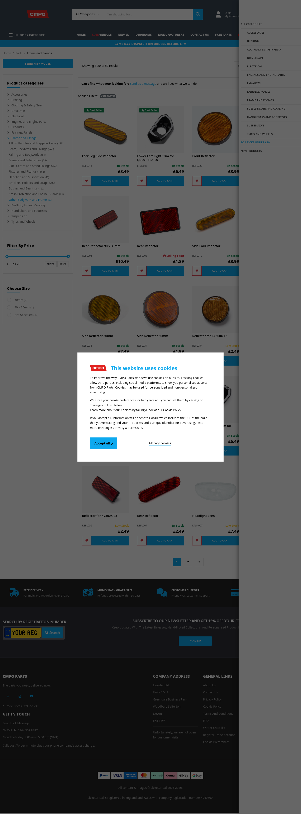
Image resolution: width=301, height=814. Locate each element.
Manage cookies (140, 442)
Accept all (103, 442)
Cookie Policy (172, 409)
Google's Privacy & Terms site (122, 426)
